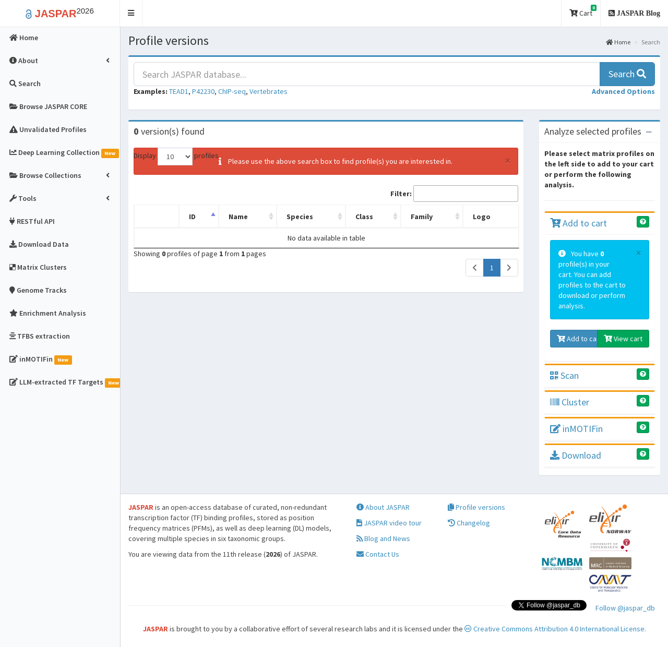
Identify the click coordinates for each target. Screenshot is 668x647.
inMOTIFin (576, 429)
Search (627, 74)
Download (575, 455)
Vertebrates (268, 91)
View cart (623, 338)
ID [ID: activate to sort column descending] (192, 216)
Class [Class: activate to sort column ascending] (364, 216)
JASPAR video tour (389, 523)
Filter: (454, 193)
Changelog (469, 523)
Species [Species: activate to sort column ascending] (300, 216)
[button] (131, 13)
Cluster (569, 402)
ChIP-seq (232, 91)
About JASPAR (383, 507)
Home (618, 42)
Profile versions (476, 507)
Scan (564, 375)
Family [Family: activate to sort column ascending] (422, 216)
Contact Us (377, 554)
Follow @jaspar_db (625, 608)
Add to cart (578, 223)
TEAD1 (178, 91)
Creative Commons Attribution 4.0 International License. (555, 628)
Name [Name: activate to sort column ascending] (238, 216)
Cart (583, 11)
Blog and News (383, 538)
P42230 (203, 91)
